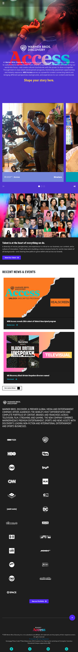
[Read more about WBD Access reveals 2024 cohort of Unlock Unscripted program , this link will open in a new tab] (39, 322)
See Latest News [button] (12, 388)
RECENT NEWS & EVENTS (18, 272)
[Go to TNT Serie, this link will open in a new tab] (22, 578)
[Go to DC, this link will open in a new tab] (56, 509)
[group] (32, 142)
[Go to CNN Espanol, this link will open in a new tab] (22, 551)
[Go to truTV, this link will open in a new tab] (56, 468)
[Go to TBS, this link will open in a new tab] (56, 454)
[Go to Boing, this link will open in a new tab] (22, 565)
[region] (39, 506)
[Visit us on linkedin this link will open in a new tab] (66, 649)
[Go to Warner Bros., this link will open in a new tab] (56, 440)
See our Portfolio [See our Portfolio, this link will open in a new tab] (38, 601)
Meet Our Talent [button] (10, 257)
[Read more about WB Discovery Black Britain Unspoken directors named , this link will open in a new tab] (39, 376)
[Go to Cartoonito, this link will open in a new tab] (56, 578)
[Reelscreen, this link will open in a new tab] (39, 325)
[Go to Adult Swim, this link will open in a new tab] (22, 509)
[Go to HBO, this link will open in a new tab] (22, 454)
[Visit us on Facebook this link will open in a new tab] (11, 649)
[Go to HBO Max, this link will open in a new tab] (22, 440)
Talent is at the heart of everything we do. (23, 243)
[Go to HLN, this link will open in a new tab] (56, 481)
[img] (39, 298)
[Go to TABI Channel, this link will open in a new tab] (56, 565)
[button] (39, 186)
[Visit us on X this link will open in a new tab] (29, 649)
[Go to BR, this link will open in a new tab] (22, 537)
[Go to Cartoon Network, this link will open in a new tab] (56, 495)
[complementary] (39, 251)
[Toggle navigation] (1, 2)
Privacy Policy (33, 639)
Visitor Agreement (43, 639)
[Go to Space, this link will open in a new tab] (22, 592)
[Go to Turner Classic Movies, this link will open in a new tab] (56, 523)
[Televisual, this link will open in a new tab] (39, 379)
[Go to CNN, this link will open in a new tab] (22, 481)
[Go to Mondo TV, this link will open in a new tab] (56, 551)
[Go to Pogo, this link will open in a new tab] (56, 537)
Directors (58, 177)
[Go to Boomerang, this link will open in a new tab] (22, 495)
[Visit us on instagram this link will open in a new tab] (48, 649)
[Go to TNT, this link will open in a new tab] (22, 468)
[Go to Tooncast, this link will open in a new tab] (22, 523)
